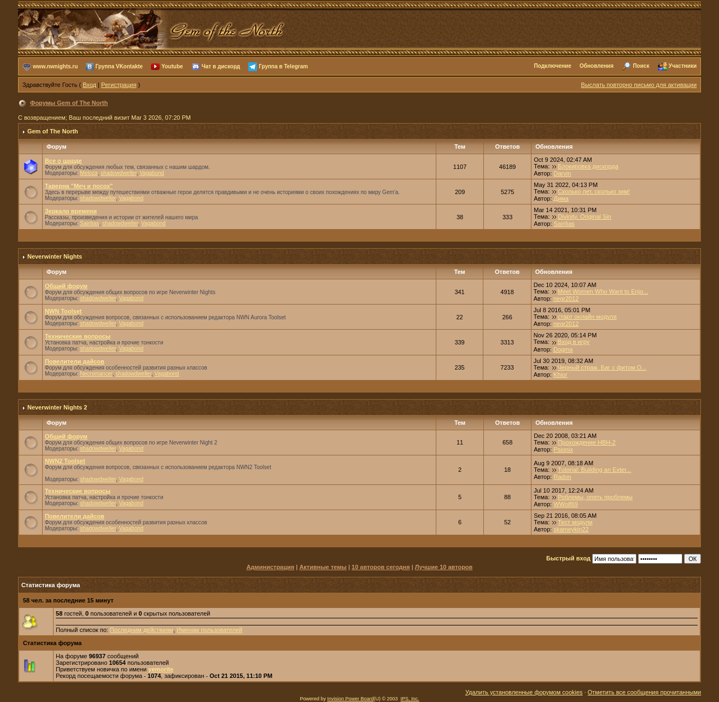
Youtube (172, 66)
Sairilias (89, 223)
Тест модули (575, 522)
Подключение (552, 66)
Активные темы (322, 567)
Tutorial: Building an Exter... (594, 469)
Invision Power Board (350, 698)
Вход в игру (574, 341)
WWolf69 (565, 504)
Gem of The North (52, 131)
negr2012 (566, 298)
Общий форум (66, 286)
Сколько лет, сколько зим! (594, 191)
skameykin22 (570, 529)
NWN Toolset (63, 311)
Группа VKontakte (119, 66)
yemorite (160, 669)
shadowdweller (119, 173)
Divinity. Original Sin (584, 216)
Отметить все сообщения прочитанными (644, 692)
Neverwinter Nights (54, 256)
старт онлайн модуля (587, 316)
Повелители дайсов (74, 361)
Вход (89, 84)
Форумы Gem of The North (69, 103)
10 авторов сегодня (381, 567)
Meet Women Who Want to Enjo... (603, 291)
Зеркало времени (71, 211)
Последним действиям (141, 630)
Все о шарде (63, 160)
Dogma (562, 349)
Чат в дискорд (221, 66)
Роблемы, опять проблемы (595, 497)
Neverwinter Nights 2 (57, 407)
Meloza (88, 173)
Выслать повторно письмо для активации (639, 84)
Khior (560, 374)
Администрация (271, 567)
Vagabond (151, 173)
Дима (561, 198)
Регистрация (118, 84)
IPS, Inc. (410, 698)
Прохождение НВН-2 (587, 442)
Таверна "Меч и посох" (79, 186)
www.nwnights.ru (55, 66)
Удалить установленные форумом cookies (524, 692)
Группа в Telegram (283, 66)
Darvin (562, 173)
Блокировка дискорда (588, 166)
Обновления (596, 66)
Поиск (641, 66)
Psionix (562, 449)
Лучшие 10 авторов (444, 567)
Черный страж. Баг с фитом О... (602, 367)
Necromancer (96, 374)
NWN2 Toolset (65, 461)
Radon (562, 476)
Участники (683, 66)
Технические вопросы (77, 336)
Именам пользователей (209, 630)
